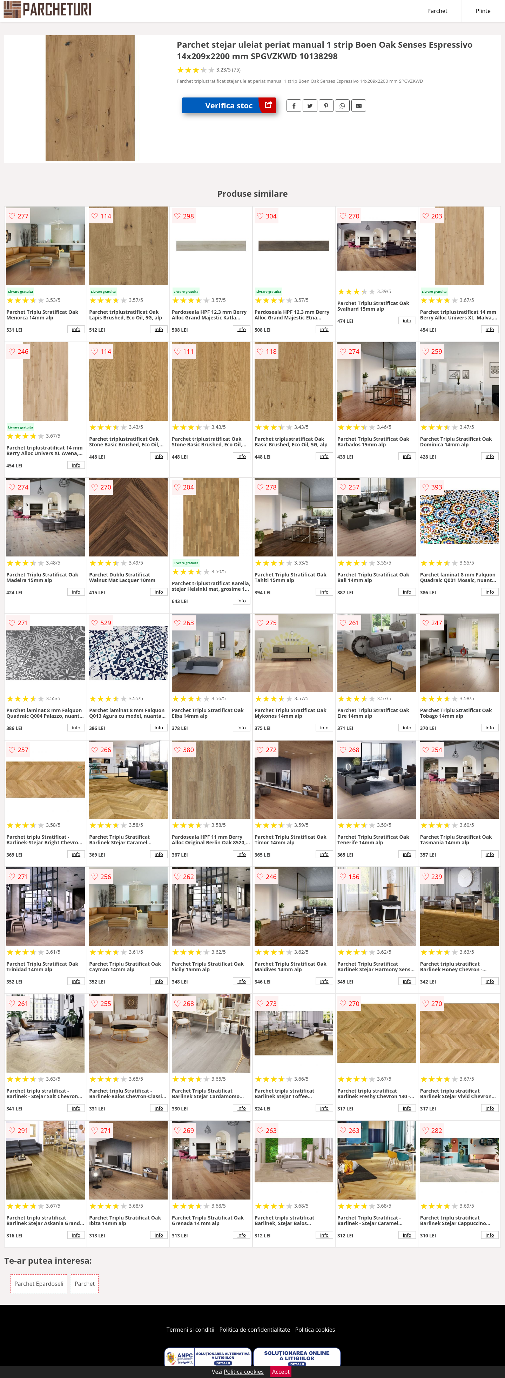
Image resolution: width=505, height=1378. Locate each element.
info (76, 329)
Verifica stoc (241, 105)
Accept (281, 1372)
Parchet (437, 11)
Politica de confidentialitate (255, 1329)
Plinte (483, 11)
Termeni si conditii (191, 1329)
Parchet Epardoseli (38, 1284)
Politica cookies (315, 1329)
